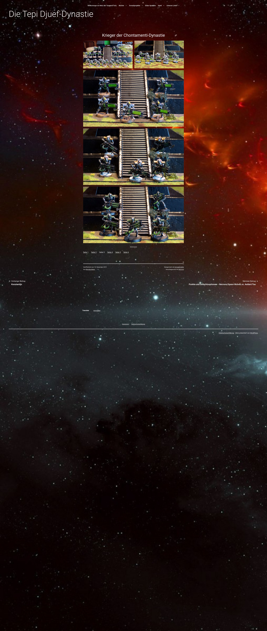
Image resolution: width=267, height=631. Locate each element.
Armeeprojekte (134, 6)
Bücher (121, 6)
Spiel (160, 6)
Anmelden (96, 311)
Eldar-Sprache (150, 6)
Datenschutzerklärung (226, 333)
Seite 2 (94, 252)
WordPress (254, 333)
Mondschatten (90, 269)
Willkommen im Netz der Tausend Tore (102, 6)
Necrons (181, 269)
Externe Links (172, 6)
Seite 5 (118, 252)
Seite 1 (86, 252)
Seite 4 (110, 252)
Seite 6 (126, 252)
